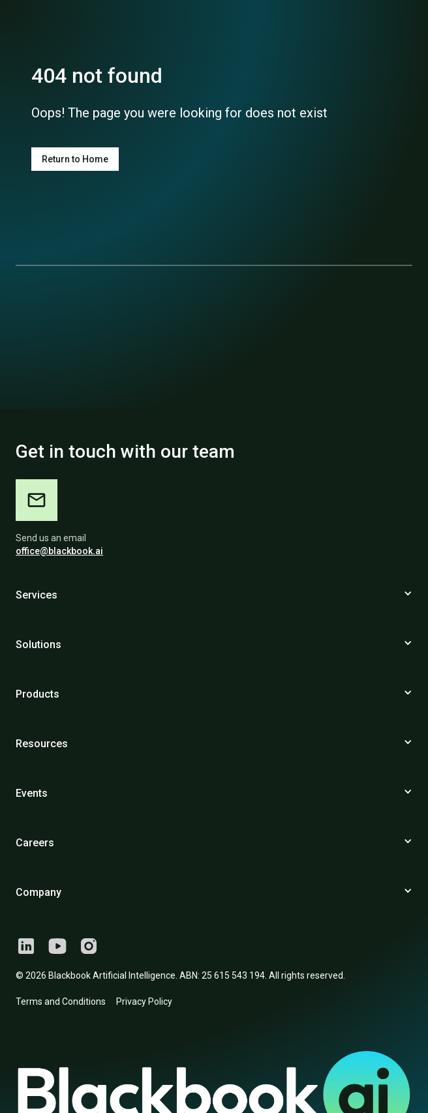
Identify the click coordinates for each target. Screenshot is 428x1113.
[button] (214, 600)
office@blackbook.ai (59, 551)
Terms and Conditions (61, 1001)
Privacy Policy (144, 1001)
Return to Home (75, 159)
